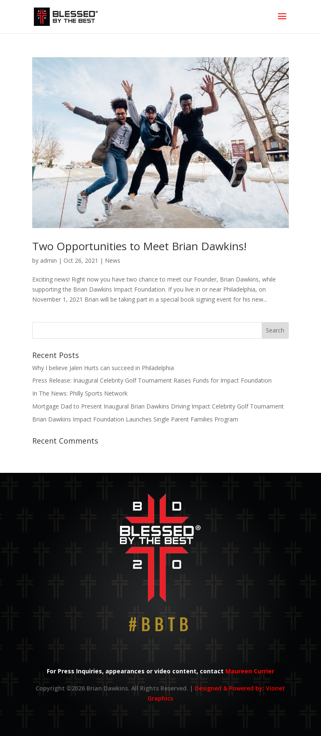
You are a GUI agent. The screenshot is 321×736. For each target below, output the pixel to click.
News (112, 260)
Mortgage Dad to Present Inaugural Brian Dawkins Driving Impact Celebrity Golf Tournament (158, 406)
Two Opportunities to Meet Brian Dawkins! (139, 246)
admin (48, 260)
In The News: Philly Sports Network (79, 393)
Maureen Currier (249, 671)
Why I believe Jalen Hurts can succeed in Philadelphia (103, 368)
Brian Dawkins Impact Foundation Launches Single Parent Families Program (135, 419)
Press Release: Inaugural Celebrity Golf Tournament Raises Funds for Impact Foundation (152, 380)
